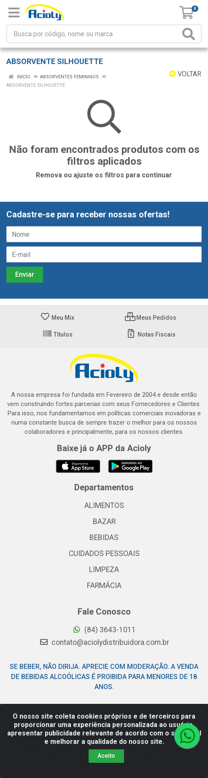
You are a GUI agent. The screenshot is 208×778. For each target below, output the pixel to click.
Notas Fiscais (151, 334)
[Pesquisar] (190, 34)
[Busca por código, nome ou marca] (93, 34)
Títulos (57, 334)
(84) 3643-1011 (104, 630)
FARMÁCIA (104, 585)
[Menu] (14, 12)
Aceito (106, 755)
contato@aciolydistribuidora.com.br (104, 642)
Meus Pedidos (150, 317)
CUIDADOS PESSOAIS (104, 553)
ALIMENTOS (104, 505)
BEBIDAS (104, 537)
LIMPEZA (104, 569)
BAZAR (104, 521)
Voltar (185, 74)
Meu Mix (57, 317)
